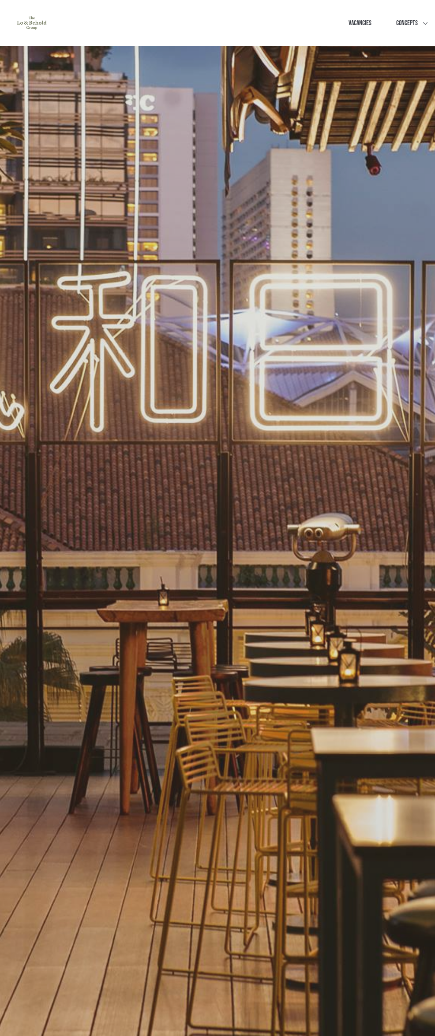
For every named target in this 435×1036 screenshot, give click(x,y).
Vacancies (360, 23)
